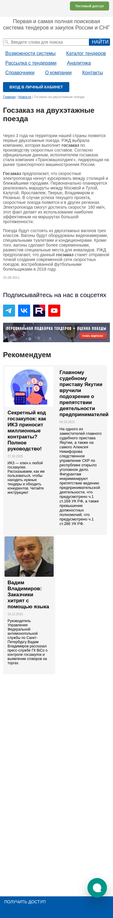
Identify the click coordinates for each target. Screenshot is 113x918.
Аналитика (79, 63)
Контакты (92, 72)
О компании (58, 72)
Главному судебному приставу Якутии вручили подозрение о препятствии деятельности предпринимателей (81, 393)
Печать (106, 110)
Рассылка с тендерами (31, 63)
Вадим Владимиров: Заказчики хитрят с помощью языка (28, 594)
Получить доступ (25, 901)
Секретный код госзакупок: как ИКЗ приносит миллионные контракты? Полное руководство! (27, 431)
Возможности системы (30, 53)
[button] (97, 888)
